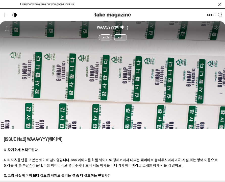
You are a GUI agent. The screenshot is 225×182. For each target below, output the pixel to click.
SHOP (211, 15)
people (105, 37)
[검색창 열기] (220, 15)
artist (120, 37)
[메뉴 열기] (5, 15)
